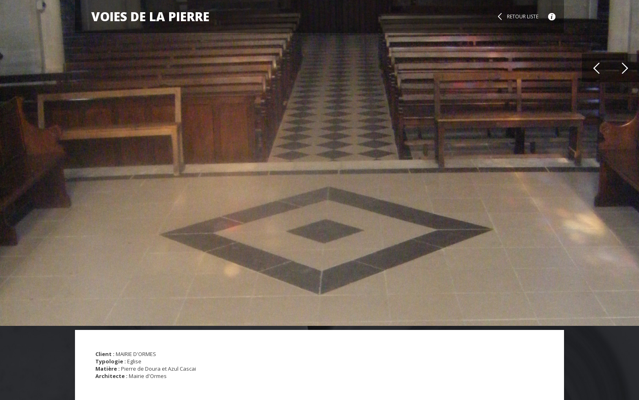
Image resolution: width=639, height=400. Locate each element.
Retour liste (522, 16)
